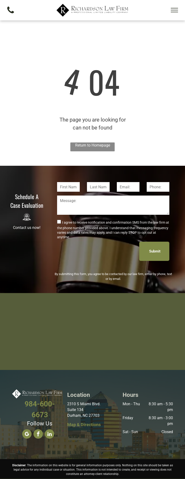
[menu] (174, 10)
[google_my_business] (27, 434)
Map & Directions (84, 424)
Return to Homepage (92, 145)
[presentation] (93, 251)
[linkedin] (49, 434)
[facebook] (38, 434)
